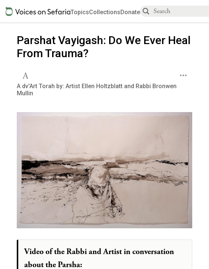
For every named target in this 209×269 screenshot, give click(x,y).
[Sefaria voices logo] (38, 11)
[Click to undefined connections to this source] (104, 172)
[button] (26, 75)
